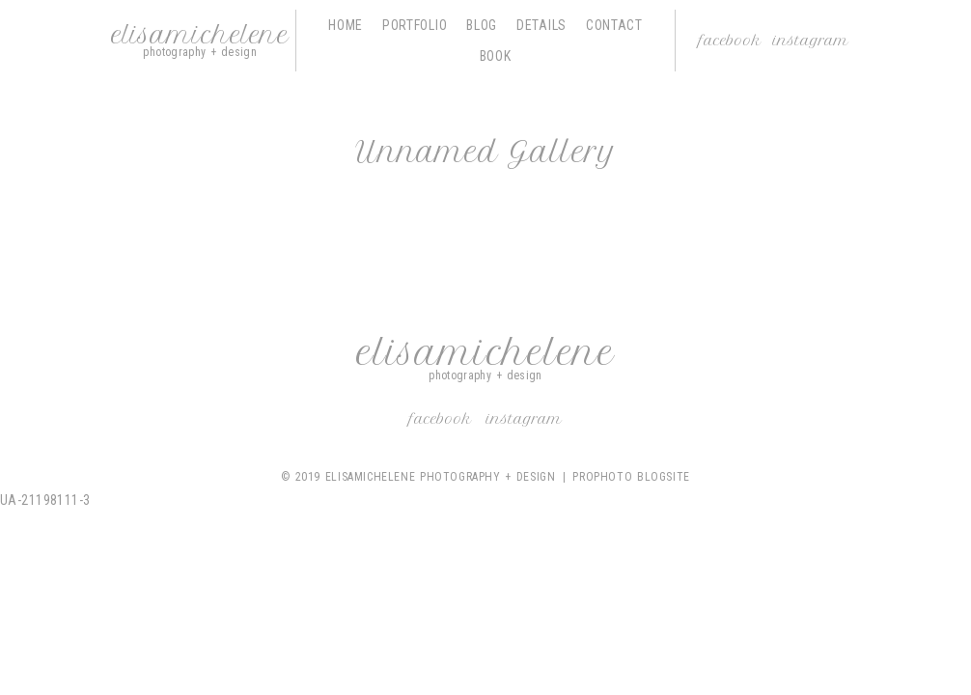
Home (345, 25)
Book (496, 56)
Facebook (730, 40)
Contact (614, 25)
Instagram (810, 40)
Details (541, 25)
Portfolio (414, 25)
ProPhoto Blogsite (630, 477)
